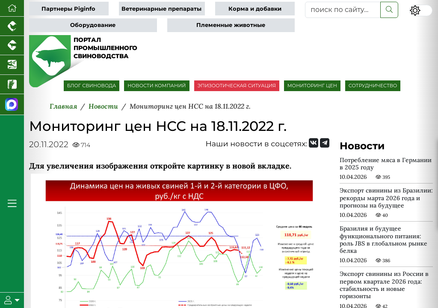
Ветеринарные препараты (161, 9)
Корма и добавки (254, 9)
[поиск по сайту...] (343, 10)
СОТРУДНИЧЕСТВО (373, 86)
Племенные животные (230, 25)
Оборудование (92, 25)
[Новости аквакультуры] (12, 64)
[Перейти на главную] (12, 8)
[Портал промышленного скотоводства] (12, 45)
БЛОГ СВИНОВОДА (91, 86)
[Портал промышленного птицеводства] (12, 26)
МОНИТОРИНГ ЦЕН (312, 86)
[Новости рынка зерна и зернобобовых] (12, 84)
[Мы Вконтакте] (313, 143)
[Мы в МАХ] (12, 104)
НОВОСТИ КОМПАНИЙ (156, 86)
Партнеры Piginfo (68, 9)
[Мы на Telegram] (324, 143)
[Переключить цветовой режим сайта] (420, 10)
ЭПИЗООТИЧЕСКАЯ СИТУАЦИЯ (237, 86)
